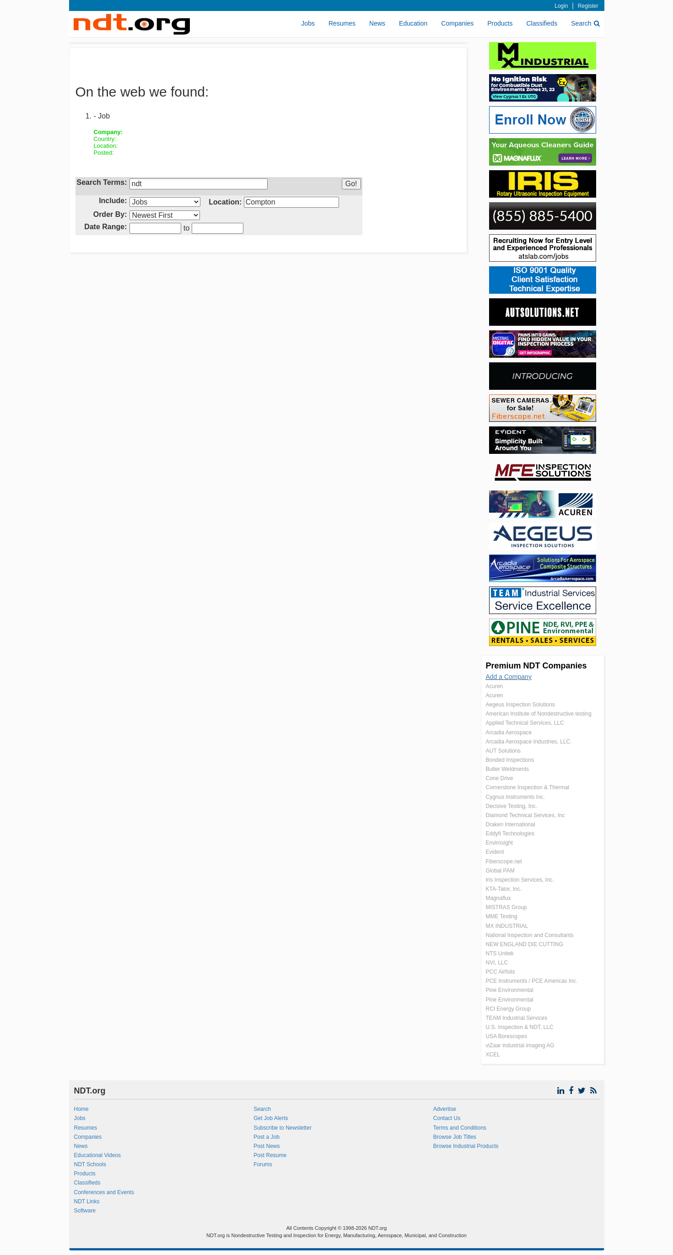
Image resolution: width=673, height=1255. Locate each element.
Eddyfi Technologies (510, 833)
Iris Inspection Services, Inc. (520, 880)
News (377, 23)
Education (413, 23)
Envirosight (499, 843)
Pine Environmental (509, 990)
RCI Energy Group (508, 1009)
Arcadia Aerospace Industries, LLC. (529, 741)
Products (499, 23)
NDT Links (87, 1201)
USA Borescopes (507, 1036)
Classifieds (541, 23)
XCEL (493, 1054)
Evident (495, 852)
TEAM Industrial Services (517, 1018)
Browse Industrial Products (466, 1146)
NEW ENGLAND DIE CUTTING (524, 944)
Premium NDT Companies (536, 665)
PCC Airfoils (500, 972)
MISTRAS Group (506, 907)
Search (585, 23)
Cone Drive (499, 778)
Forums (262, 1164)
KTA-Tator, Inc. (504, 889)
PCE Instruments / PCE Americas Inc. (532, 981)
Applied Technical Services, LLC (525, 723)
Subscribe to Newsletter (282, 1128)
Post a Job (266, 1137)
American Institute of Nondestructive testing (539, 714)
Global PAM (500, 870)
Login (561, 6)
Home (81, 1109)
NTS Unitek (500, 953)
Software (85, 1210)
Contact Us (446, 1118)
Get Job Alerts (270, 1118)
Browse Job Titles (454, 1137)
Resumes (341, 23)
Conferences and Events (104, 1192)
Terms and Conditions (459, 1128)
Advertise (444, 1109)
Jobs (308, 23)
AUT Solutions (503, 751)
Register (588, 6)
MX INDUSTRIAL (507, 926)
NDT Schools (90, 1164)
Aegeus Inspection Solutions (520, 704)
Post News (266, 1146)
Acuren (494, 686)
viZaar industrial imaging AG (520, 1045)
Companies (457, 23)
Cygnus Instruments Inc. (515, 797)
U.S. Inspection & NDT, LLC (520, 1027)
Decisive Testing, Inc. (512, 806)
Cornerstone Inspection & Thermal (528, 787)
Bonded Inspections (510, 760)
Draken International (510, 824)
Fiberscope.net (504, 861)
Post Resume (269, 1155)
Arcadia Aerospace (509, 732)
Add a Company (509, 676)
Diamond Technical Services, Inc (525, 815)
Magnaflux (498, 898)
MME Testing (501, 916)
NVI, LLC (497, 962)
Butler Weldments (507, 769)
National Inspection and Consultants (530, 935)
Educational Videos (97, 1155)
